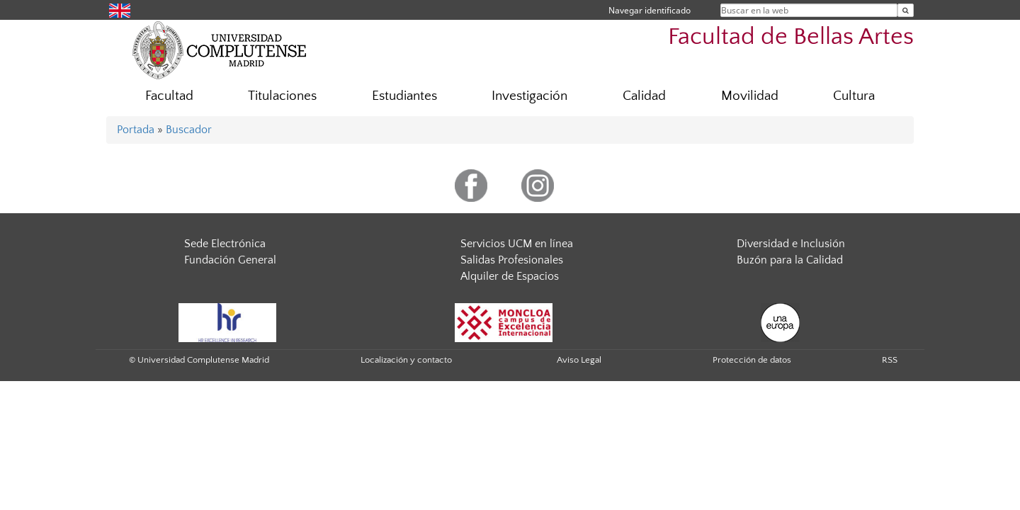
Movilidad (749, 96)
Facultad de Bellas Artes (791, 37)
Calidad (644, 96)
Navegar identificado (649, 10)
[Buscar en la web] (905, 10)
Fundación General (230, 260)
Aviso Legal (579, 360)
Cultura (854, 96)
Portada (135, 129)
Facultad (169, 96)
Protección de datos (752, 360)
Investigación (529, 96)
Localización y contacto (406, 360)
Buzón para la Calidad (790, 260)
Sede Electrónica (225, 243)
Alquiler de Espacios (509, 276)
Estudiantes (404, 96)
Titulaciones (282, 96)
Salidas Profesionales (511, 260)
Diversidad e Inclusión (791, 243)
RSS (889, 360)
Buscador (189, 129)
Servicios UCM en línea (516, 243)
